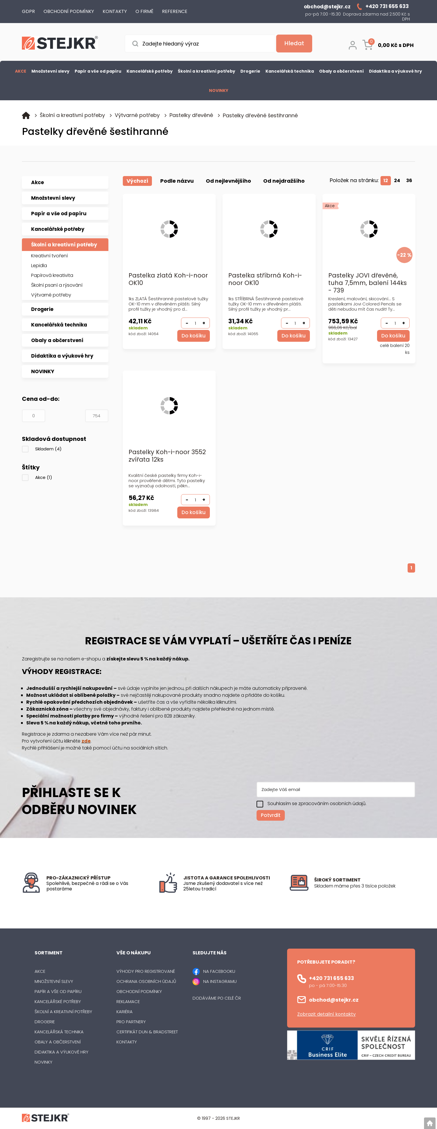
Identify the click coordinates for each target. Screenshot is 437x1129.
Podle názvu (177, 180)
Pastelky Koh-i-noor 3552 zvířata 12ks (167, 456)
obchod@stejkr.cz (334, 999)
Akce (43, 477)
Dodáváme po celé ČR (217, 998)
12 (385, 180)
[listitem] (364, 886)
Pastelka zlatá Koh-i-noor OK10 (168, 279)
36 (409, 180)
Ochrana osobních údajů (146, 981)
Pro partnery (131, 1022)
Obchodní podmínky (139, 991)
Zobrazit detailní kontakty (326, 1014)
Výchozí (137, 180)
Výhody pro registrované (145, 971)
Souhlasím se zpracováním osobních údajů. (317, 803)
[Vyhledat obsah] (293, 43)
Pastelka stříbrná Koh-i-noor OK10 (265, 279)
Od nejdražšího (284, 180)
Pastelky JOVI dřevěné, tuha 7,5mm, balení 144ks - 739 (367, 283)
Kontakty (126, 1042)
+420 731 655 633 (331, 978)
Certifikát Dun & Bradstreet (147, 1032)
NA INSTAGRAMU (220, 981)
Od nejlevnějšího (228, 180)
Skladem (48, 449)
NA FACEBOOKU (219, 971)
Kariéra (124, 1012)
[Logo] (60, 44)
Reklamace (128, 1001)
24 (397, 180)
